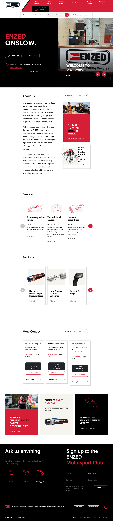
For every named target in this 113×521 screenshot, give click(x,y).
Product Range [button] (61, 2)
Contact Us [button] (102, 2)
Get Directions (16, 67)
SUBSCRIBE (101, 487)
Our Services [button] (36, 2)
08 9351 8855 (29, 354)
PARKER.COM (79, 507)
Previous (98, 74)
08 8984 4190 (76, 356)
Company (9, 517)
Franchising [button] (75, 3)
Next (104, 74)
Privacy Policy (72, 517)
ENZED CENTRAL (93, 507)
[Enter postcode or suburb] (55, 15)
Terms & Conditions (85, 517)
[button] (40, 9)
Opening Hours (33, 380)
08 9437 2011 (52, 354)
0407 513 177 (13, 56)
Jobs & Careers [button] (89, 2)
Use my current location (80, 15)
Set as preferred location (33, 366)
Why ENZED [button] (49, 2)
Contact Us (32, 56)
